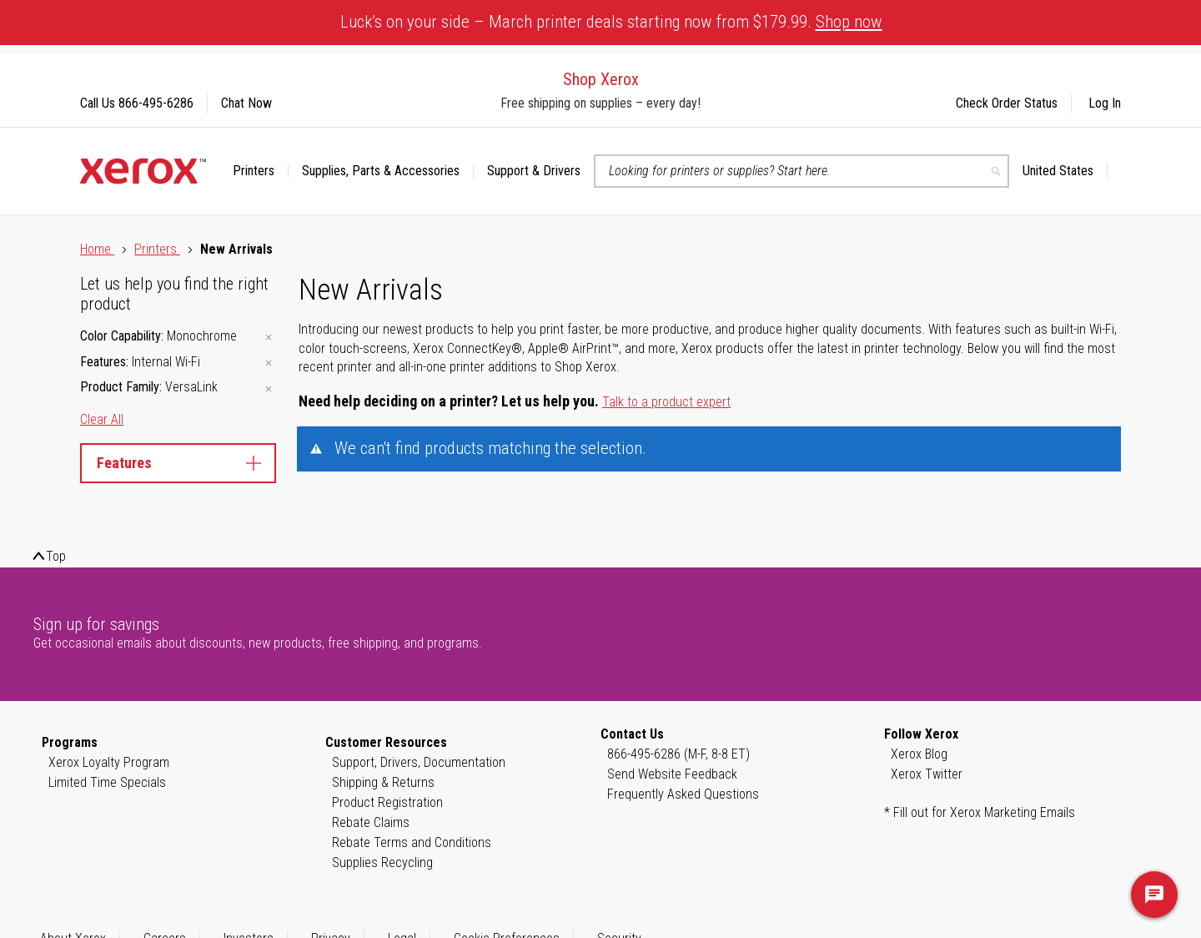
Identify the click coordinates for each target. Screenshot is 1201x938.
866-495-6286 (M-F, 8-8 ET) (678, 754)
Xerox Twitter (926, 774)
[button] (1065, 171)
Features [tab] (178, 463)
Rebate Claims (371, 822)
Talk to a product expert (666, 402)
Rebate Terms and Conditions (411, 842)
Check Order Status (1007, 103)
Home (97, 249)
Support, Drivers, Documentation (418, 762)
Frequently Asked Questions (683, 794)
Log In (1104, 103)
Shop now (849, 22)
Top (56, 556)
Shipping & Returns (383, 782)
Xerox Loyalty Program (108, 762)
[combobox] (801, 171)
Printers (157, 249)
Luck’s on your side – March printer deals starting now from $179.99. (611, 22)
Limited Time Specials (107, 782)
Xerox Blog (919, 754)
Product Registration (387, 802)
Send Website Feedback (672, 774)
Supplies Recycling (382, 862)
